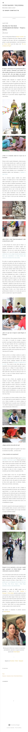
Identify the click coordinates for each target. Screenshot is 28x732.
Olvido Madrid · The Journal (13, 5)
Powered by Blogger (14, 725)
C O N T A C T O (13, 10)
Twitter (16, 660)
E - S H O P (5, 10)
